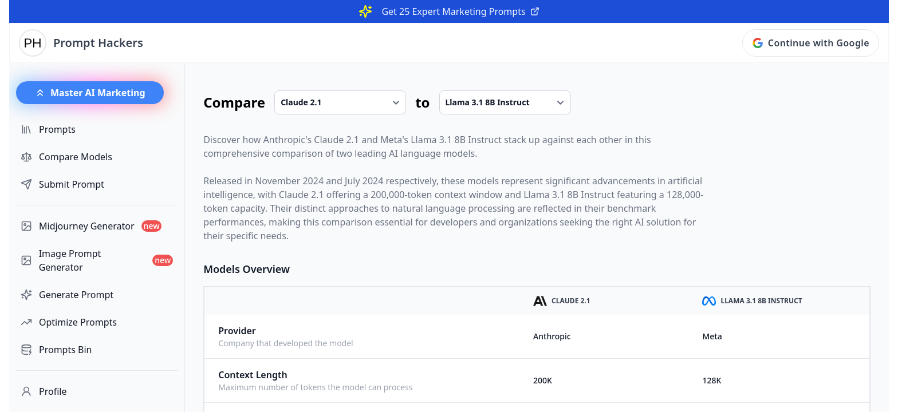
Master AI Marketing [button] (89, 92)
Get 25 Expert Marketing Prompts (460, 11)
